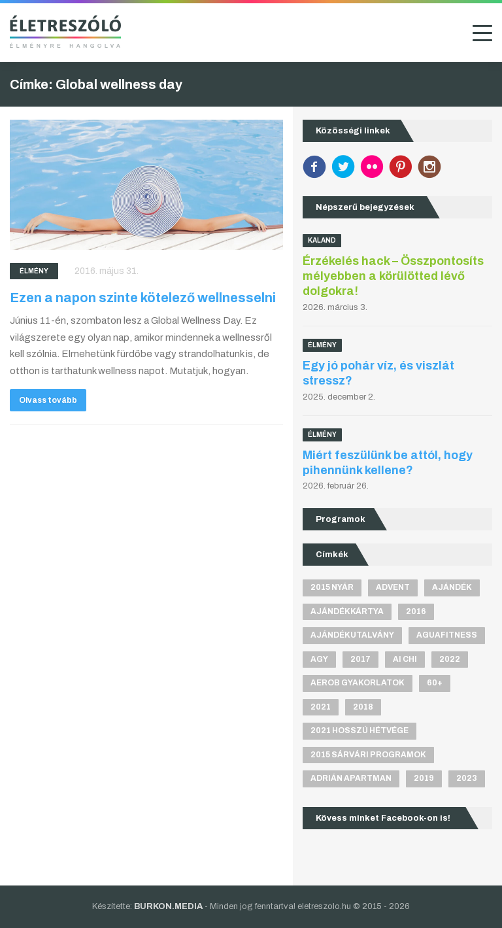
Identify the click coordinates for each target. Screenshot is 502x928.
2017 (360, 659)
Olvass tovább (48, 400)
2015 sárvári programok (368, 754)
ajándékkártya (347, 611)
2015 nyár (332, 587)
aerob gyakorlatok (357, 682)
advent (393, 587)
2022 (449, 659)
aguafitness (446, 635)
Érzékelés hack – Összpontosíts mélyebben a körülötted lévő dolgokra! (393, 276)
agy (319, 659)
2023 (466, 778)
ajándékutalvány (352, 635)
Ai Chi (405, 659)
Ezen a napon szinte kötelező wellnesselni (143, 297)
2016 (416, 611)
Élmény (34, 271)
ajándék (452, 587)
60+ (435, 682)
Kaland (322, 240)
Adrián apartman (351, 778)
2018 (363, 707)
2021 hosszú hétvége (359, 730)
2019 (424, 778)
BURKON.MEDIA (168, 906)
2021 (320, 707)
